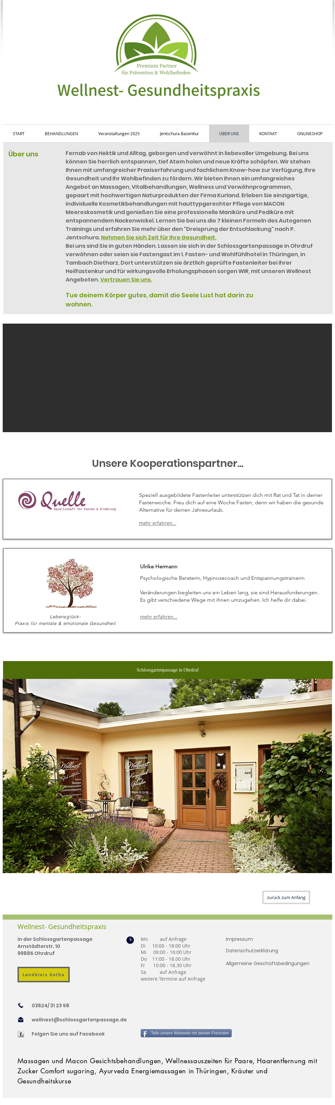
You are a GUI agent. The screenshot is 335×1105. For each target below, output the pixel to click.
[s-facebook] (21, 1034)
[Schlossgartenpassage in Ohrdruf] (168, 670)
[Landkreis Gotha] (44, 974)
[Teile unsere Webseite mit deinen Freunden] (186, 1033)
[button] (167, 378)
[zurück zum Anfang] (286, 897)
